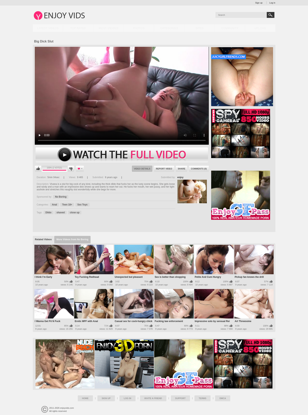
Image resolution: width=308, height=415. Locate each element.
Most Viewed (108, 28)
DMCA (222, 398)
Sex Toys (82, 204)
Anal (54, 204)
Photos (139, 28)
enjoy (180, 177)
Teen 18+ (67, 204)
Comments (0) (199, 168)
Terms (202, 398)
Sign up (258, 3)
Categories (169, 28)
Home (85, 398)
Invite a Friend (153, 398)
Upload (260, 28)
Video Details (142, 168)
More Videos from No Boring (72, 239)
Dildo (48, 212)
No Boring (60, 196)
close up (75, 212)
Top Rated (78, 28)
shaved (61, 212)
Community (229, 28)
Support (180, 398)
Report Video (164, 168)
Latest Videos (48, 28)
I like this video (38, 169)
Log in (272, 3)
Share (181, 168)
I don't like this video (71, 169)
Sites (199, 28)
